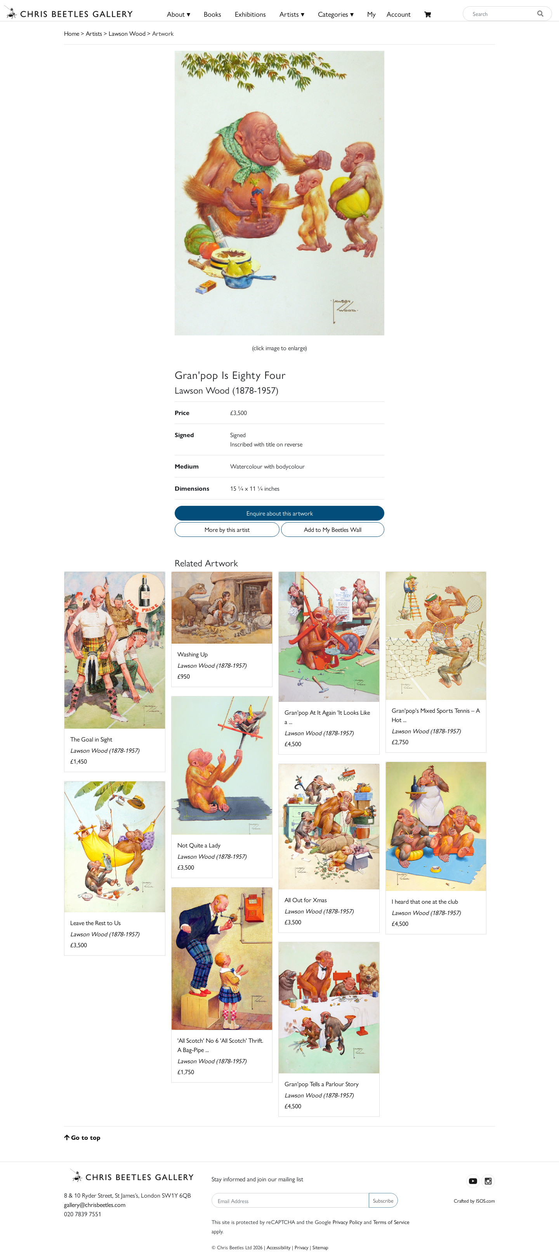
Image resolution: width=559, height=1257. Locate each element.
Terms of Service (391, 1222)
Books (212, 14)
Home (71, 33)
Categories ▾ (336, 14)
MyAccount (389, 14)
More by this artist (227, 529)
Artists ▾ (292, 14)
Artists (94, 33)
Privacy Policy (347, 1222)
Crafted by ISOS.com (474, 1200)
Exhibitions (250, 14)
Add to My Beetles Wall (332, 529)
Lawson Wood (127, 33)
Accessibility (278, 1247)
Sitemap (320, 1247)
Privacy (301, 1247)
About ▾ (178, 14)
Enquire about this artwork (280, 513)
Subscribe (383, 1200)
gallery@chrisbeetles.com (94, 1204)
